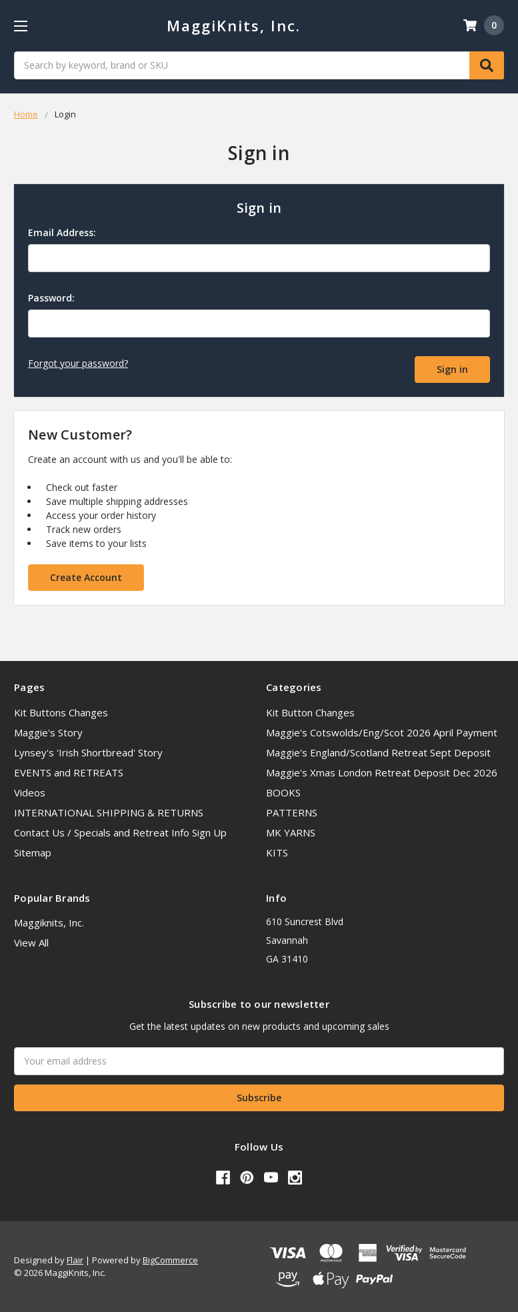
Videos (29, 792)
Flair (75, 1260)
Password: (51, 297)
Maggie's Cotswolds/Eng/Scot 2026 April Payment (381, 732)
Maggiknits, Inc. (49, 922)
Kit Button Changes (310, 712)
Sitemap (32, 852)
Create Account (86, 577)
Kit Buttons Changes (61, 712)
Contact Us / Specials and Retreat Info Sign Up (120, 832)
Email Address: (62, 232)
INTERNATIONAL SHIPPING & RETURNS (108, 812)
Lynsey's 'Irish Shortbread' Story (88, 752)
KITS (277, 852)
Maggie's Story (48, 732)
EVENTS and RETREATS (68, 772)
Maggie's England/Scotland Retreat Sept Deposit (378, 752)
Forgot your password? (78, 363)
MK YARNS (290, 832)
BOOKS (283, 792)
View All (31, 942)
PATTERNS (291, 812)
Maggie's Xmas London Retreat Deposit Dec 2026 (381, 772)
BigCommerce (170, 1260)
